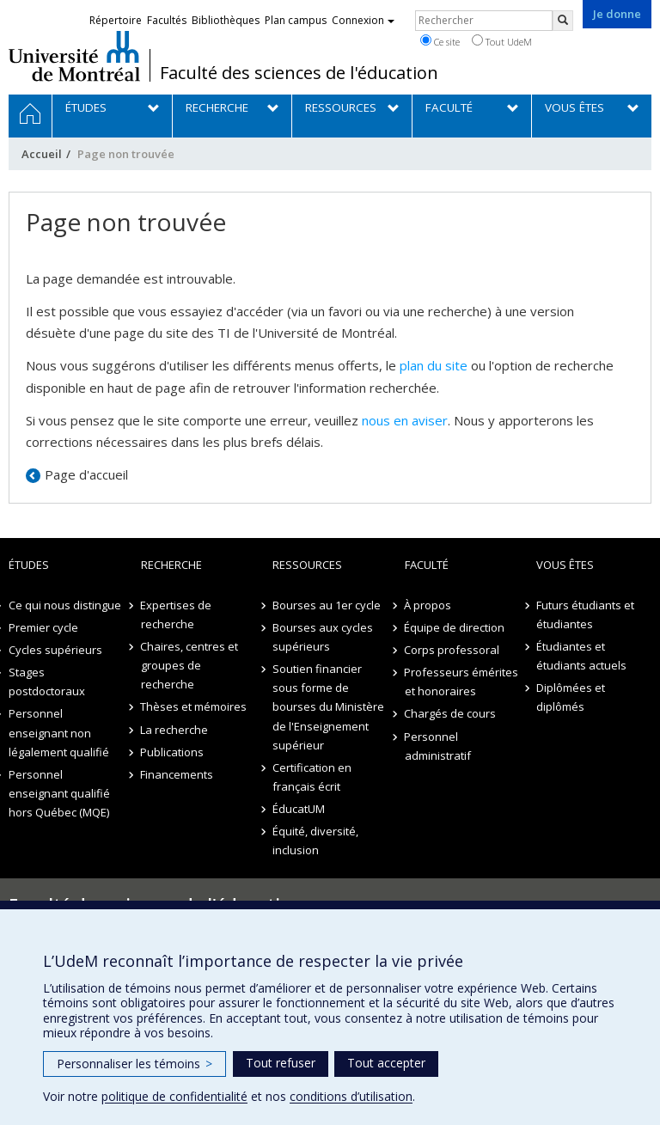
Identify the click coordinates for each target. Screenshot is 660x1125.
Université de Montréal (74, 56)
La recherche (175, 729)
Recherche (171, 564)
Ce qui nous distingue (65, 605)
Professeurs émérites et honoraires (462, 681)
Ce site (440, 41)
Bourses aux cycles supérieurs (322, 637)
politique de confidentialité (174, 1096)
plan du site (434, 365)
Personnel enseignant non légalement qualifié (59, 732)
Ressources (307, 564)
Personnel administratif (438, 746)
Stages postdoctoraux (47, 681)
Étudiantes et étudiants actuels (581, 656)
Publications (173, 752)
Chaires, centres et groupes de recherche (190, 665)
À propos (428, 605)
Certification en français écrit (311, 777)
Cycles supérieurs (55, 649)
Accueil (41, 154)
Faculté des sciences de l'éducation (299, 73)
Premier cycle (43, 627)
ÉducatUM (298, 808)
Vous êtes (565, 564)
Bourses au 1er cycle (326, 605)
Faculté (427, 564)
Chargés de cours (451, 713)
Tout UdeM (502, 41)
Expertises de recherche (176, 614)
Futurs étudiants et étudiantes (585, 614)
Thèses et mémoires (194, 706)
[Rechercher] (563, 20)
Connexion (363, 20)
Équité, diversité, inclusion (315, 840)
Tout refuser (280, 1063)
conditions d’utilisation (351, 1096)
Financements (177, 774)
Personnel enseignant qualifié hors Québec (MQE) (59, 793)
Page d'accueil (86, 474)
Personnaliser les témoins (134, 1063)
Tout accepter (386, 1063)
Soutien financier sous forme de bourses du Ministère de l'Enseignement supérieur (328, 706)
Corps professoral (452, 649)
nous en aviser (405, 420)
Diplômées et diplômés (570, 697)
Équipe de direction (455, 627)
